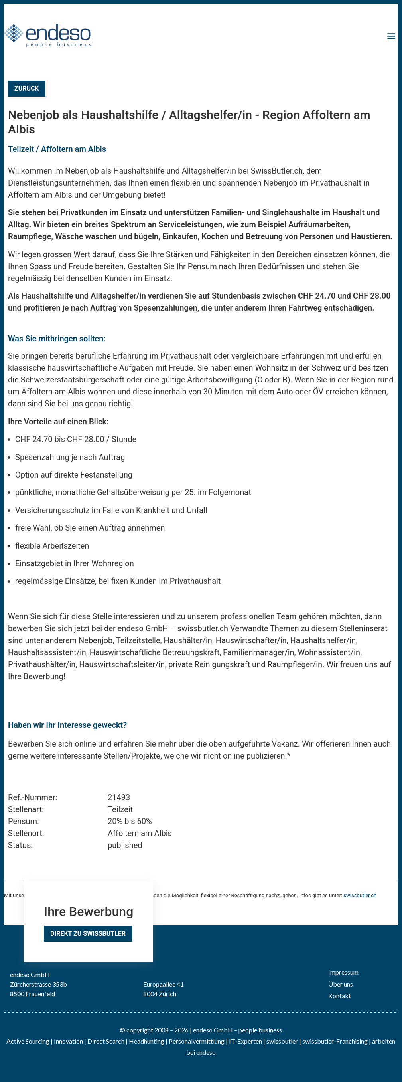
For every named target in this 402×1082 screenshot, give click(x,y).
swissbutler (282, 1041)
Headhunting (146, 1041)
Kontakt (339, 995)
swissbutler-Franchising (335, 1041)
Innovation (68, 1041)
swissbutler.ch (359, 895)
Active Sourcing (28, 1041)
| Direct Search (104, 1041)
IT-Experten (245, 1041)
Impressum (343, 972)
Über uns (340, 984)
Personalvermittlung (197, 1041)
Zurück (26, 88)
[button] (391, 35)
